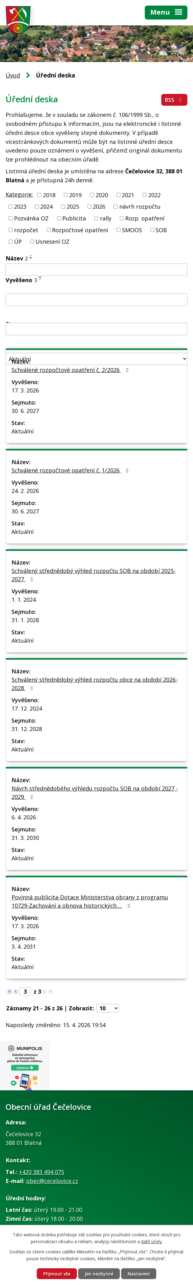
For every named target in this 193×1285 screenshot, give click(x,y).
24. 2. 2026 (25, 490)
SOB (161, 229)
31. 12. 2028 (27, 729)
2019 (75, 194)
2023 (20, 206)
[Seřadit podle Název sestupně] (31, 258)
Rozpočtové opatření (80, 229)
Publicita (74, 218)
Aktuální (23, 431)
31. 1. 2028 (25, 620)
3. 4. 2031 (24, 946)
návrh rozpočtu (140, 206)
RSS (174, 100)
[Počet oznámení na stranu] (107, 1008)
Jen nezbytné (99, 1274)
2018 (49, 194)
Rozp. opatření (144, 218)
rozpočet (26, 229)
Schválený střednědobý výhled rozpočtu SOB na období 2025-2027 (94, 575)
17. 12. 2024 (27, 708)
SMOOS (132, 229)
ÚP (18, 241)
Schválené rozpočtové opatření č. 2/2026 (71, 370)
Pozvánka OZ (31, 218)
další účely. (151, 1242)
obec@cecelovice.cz (52, 1181)
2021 (128, 194)
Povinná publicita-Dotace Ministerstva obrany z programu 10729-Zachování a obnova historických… (90, 901)
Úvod (13, 75)
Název (17, 258)
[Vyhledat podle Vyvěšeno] (96, 300)
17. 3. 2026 (25, 390)
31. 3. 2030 (25, 837)
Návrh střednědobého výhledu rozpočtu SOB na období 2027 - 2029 (95, 792)
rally (105, 218)
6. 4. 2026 (24, 817)
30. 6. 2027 (25, 410)
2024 (46, 206)
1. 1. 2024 (24, 599)
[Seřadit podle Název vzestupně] (31, 255)
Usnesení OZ (52, 241)
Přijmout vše (56, 1274)
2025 (73, 206)
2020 (102, 194)
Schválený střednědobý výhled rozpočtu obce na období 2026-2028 (94, 684)
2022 (154, 194)
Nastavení (139, 1274)
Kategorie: (19, 194)
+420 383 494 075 (41, 1172)
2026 (99, 206)
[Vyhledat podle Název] (96, 270)
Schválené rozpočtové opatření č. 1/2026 (71, 470)
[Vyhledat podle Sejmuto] (96, 329)
